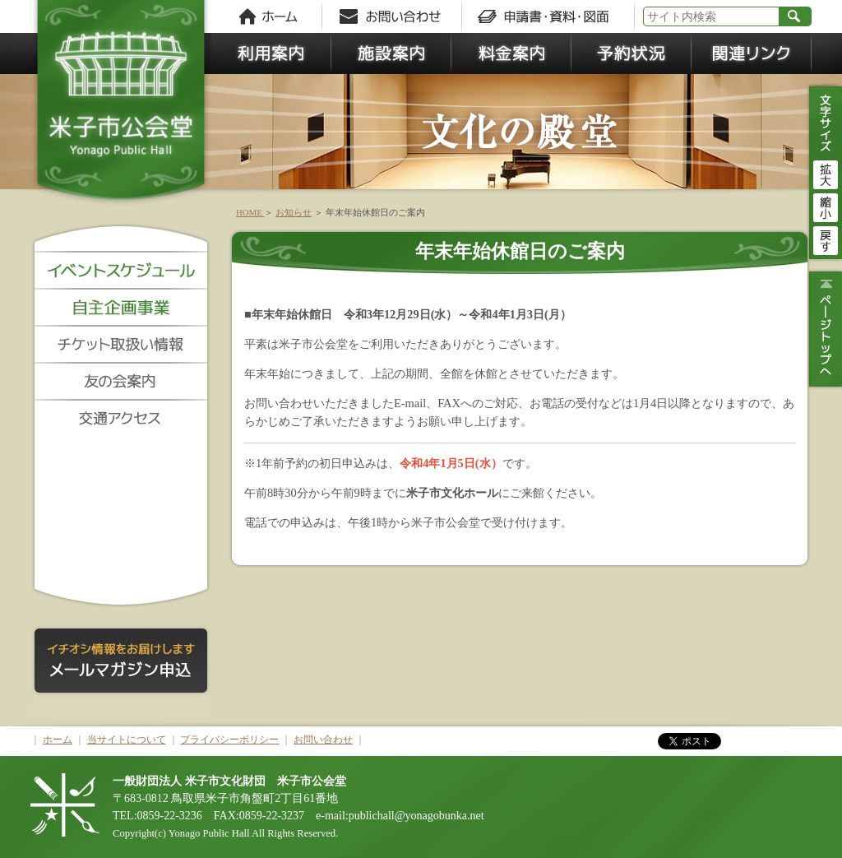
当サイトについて (126, 739)
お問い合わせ (323, 739)
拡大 (825, 172)
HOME (250, 212)
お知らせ (293, 212)
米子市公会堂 (120, 107)
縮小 (825, 205)
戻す (825, 238)
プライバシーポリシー (229, 739)
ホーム (57, 739)
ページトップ (823, 329)
